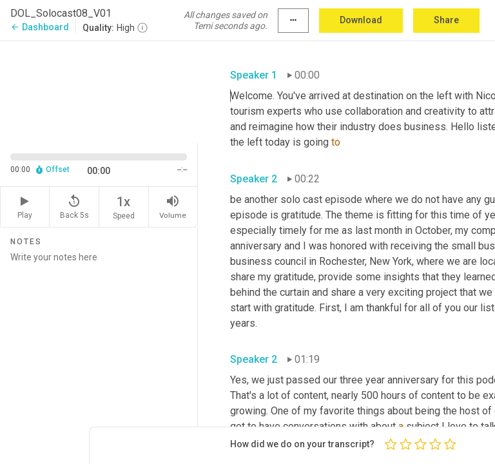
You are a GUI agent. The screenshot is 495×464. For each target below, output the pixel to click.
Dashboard (39, 27)
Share (446, 20)
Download (361, 20)
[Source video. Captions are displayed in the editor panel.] (99, 90)
